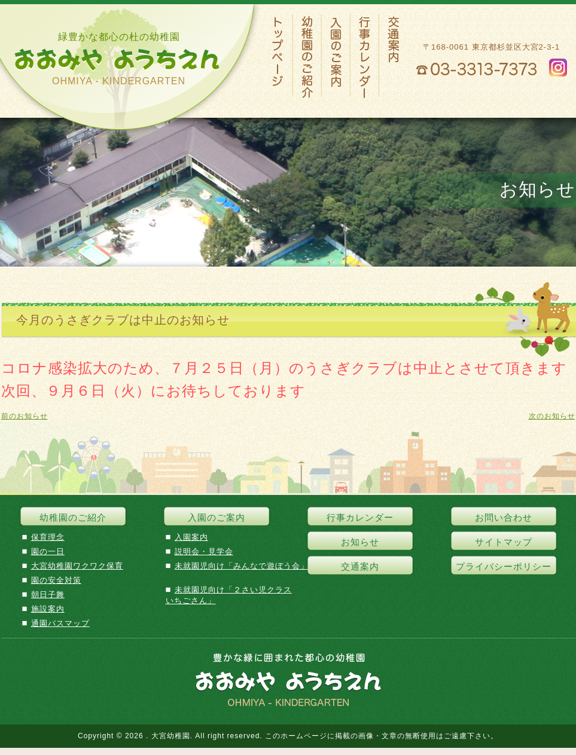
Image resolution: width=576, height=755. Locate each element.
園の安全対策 (56, 580)
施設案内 (48, 608)
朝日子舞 (48, 594)
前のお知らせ (24, 416)
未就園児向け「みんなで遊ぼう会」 (242, 565)
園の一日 (48, 551)
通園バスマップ (60, 623)
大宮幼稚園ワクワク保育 (77, 565)
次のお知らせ (552, 416)
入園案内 (191, 537)
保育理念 (48, 537)
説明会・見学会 (204, 551)
